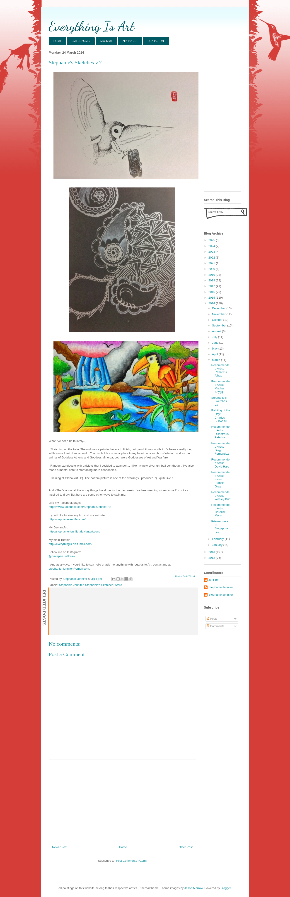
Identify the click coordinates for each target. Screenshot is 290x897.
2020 (212, 269)
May (215, 348)
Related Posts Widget (185, 576)
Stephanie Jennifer (71, 585)
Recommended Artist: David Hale (220, 463)
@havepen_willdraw (62, 556)
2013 (212, 552)
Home (123, 847)
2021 (212, 263)
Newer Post (59, 847)
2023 (212, 251)
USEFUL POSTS (81, 41)
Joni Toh (213, 579)
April (215, 354)
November (219, 314)
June (215, 342)
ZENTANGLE (130, 41)
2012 (212, 557)
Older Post (186, 847)
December (219, 308)
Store (118, 585)
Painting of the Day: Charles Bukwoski (220, 416)
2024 (212, 246)
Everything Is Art (91, 26)
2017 (212, 286)
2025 (212, 240)
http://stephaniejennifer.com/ (67, 519)
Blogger (226, 888)
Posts (212, 618)
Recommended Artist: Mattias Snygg (220, 387)
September (219, 325)
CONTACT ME (155, 41)
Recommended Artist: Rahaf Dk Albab (220, 370)
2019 (212, 274)
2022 (212, 257)
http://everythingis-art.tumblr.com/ (70, 544)
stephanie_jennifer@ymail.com (69, 568)
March (216, 360)
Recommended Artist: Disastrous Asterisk (220, 432)
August (217, 331)
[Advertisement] (122, 800)
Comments (215, 626)
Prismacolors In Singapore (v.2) (219, 527)
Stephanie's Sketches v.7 (219, 401)
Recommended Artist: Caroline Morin (220, 510)
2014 (212, 303)
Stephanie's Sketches (99, 585)
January (217, 545)
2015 (212, 297)
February (218, 539)
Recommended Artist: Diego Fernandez (220, 448)
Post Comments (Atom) (131, 860)
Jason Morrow (193, 888)
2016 (212, 292)
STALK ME (106, 41)
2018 (212, 280)
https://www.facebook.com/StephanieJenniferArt (80, 506)
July (215, 337)
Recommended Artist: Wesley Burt (220, 495)
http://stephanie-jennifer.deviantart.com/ (74, 531)
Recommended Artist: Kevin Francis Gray (220, 479)
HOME (57, 41)
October (217, 319)
